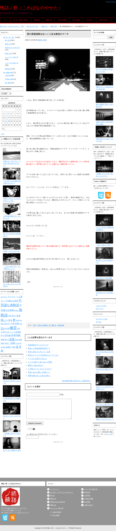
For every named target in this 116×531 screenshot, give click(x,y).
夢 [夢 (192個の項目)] (14, 320)
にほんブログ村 (101, 306)
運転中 (53, 325)
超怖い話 (37, 20)
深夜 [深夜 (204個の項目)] (12, 339)
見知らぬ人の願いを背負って (39, 372)
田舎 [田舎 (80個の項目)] (16, 340)
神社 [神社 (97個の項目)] (2, 343)
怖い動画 (8, 83)
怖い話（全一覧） (9, 37)
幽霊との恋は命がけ (35, 365)
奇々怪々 (99, 322)
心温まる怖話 (62, 20)
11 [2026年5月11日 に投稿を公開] (6, 117)
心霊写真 (8, 75)
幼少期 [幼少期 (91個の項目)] (6, 328)
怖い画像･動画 (8, 72)
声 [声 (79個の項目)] (7, 320)
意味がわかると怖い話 (12, 48)
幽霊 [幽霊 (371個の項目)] (13, 328)
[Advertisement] (58, 305)
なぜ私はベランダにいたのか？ (40, 369)
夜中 (35, 325)
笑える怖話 (76, 20)
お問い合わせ (103, 20)
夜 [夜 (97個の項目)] (11, 320)
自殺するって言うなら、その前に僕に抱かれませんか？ (12, 163)
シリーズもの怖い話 (11, 63)
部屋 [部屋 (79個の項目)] (3, 347)
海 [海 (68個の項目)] (8, 340)
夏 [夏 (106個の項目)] (9, 320)
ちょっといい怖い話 (11, 57)
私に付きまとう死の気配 (104, 278)
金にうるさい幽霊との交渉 (12, 450)
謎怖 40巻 (42, 40)
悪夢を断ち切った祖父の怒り (39, 376)
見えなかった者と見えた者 (105, 404)
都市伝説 (8, 69)
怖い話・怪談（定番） (20, 20)
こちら (109, 434)
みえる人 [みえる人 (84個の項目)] (4, 297)
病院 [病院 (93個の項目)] (20, 340)
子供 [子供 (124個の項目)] (12, 323)
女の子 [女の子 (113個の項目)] (7, 324)
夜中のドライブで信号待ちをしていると (43, 355)
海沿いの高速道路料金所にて (39, 348)
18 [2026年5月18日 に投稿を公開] (6, 121)
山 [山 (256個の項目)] (2, 328)
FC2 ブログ (100, 309)
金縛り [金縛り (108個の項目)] (9, 347)
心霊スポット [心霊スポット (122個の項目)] (7, 332)
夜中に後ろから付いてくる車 (39, 352)
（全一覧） (89, 20)
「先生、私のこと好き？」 (105, 245)
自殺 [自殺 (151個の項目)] (12, 343)
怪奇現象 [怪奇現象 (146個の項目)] (16, 335)
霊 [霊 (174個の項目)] (17, 346)
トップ (5, 20)
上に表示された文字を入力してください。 (42, 434)
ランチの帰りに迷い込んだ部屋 (40, 362)
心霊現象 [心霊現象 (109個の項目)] (7, 335)
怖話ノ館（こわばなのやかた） (31, 7)
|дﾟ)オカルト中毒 (101, 319)
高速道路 (60, 325)
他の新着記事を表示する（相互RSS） (76, 381)
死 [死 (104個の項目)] (6, 340)
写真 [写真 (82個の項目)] (9, 316)
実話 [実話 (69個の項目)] (20, 324)
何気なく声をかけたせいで (105, 419)
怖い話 (7, 40)
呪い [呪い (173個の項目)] (3, 320)
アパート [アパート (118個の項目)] (11, 297)
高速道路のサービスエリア (38, 345)
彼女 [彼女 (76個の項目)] (18, 328)
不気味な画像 (9, 79)
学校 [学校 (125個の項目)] (17, 323)
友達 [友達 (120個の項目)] (18, 316)
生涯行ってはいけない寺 (11, 251)
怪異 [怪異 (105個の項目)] (3, 340)
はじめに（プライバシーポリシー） (62, 492)
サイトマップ (111, 2)
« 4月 (2, 134)
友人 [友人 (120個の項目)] (14, 316)
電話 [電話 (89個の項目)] (14, 347)
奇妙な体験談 (42, 325)
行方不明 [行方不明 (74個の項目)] (18, 343)
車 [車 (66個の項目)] (1, 347)
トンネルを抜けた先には (37, 359)
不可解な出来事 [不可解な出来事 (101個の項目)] (11, 301)
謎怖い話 (49, 20)
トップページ (54, 489)
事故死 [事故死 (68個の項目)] (16, 310)
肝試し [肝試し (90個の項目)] (7, 343)
